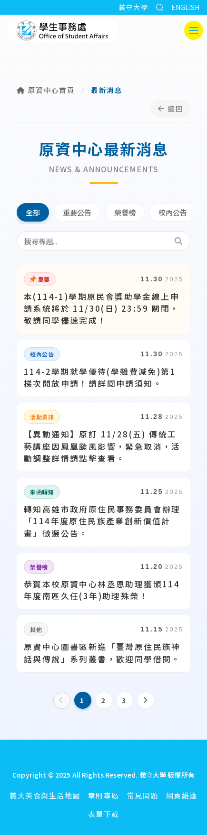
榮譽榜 (125, 212)
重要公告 (77, 212)
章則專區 (103, 795)
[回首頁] (103, 757)
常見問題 (142, 795)
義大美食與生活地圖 (45, 795)
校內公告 (172, 212)
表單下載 (103, 814)
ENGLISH (185, 7)
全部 (33, 212)
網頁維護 (181, 795)
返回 (170, 108)
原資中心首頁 (46, 90)
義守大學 (133, 7)
